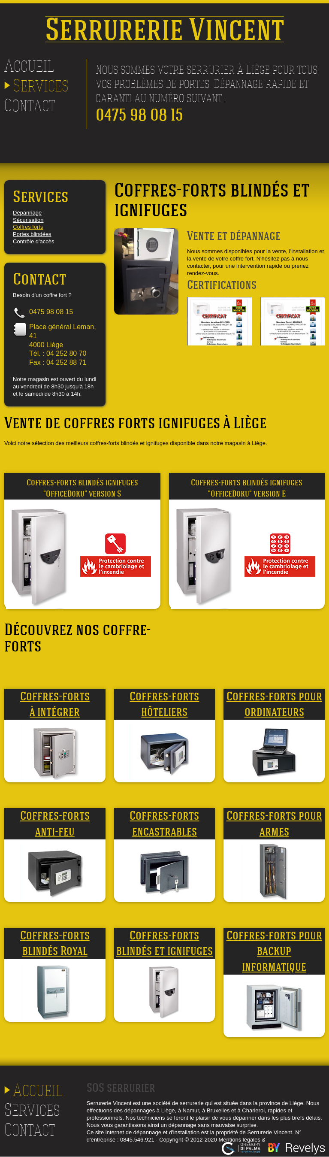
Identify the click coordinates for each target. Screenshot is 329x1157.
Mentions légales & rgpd (248, 1139)
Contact (29, 105)
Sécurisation (28, 220)
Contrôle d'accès (33, 241)
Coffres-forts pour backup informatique (274, 951)
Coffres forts (28, 227)
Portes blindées (32, 234)
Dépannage (27, 212)
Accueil (29, 66)
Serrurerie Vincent (164, 19)
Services (41, 85)
